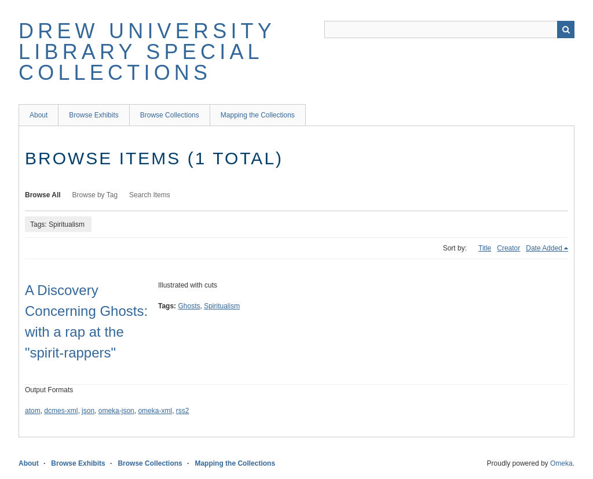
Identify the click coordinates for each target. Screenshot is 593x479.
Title (484, 248)
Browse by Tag (95, 195)
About (38, 115)
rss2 (182, 411)
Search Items (149, 195)
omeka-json (116, 411)
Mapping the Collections (258, 115)
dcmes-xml (61, 411)
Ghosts (189, 306)
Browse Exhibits (93, 115)
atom (33, 411)
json (88, 411)
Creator (508, 248)
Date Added (544, 248)
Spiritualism (222, 306)
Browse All (43, 195)
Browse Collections (169, 115)
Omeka (561, 463)
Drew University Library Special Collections (147, 51)
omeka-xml (155, 411)
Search (565, 29)
